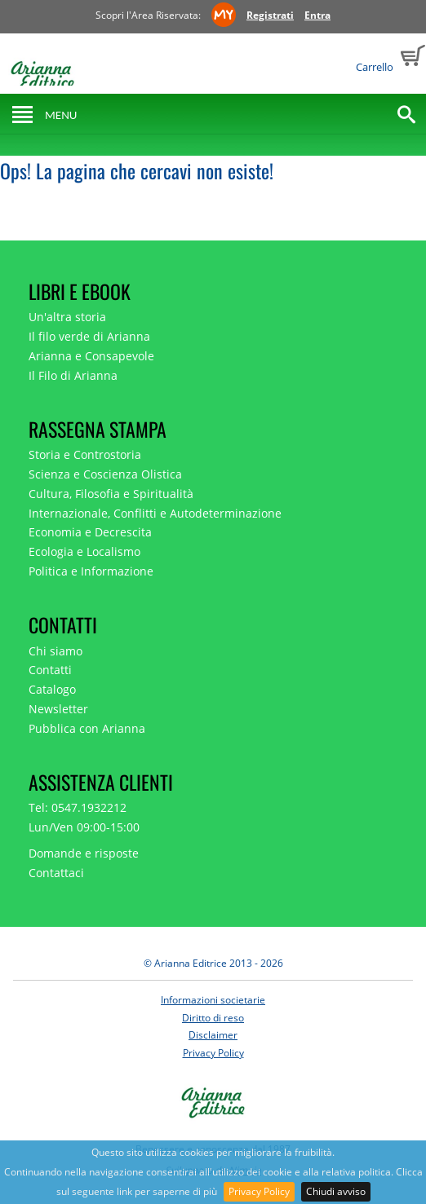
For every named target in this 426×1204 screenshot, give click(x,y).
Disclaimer (213, 1035)
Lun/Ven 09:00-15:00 (84, 827)
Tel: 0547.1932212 (77, 807)
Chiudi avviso (336, 1191)
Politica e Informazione (91, 571)
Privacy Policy (259, 1191)
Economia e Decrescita (90, 532)
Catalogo (52, 689)
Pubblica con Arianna (87, 728)
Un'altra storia (67, 316)
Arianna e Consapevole (91, 356)
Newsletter (58, 709)
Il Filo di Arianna (73, 375)
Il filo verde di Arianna (89, 336)
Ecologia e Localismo (84, 551)
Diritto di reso (213, 1018)
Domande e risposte (84, 853)
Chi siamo (55, 651)
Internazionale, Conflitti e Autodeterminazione (155, 513)
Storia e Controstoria (85, 454)
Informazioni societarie (213, 1000)
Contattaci (56, 872)
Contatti (50, 669)
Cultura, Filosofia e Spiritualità (111, 493)
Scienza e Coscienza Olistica (105, 474)
